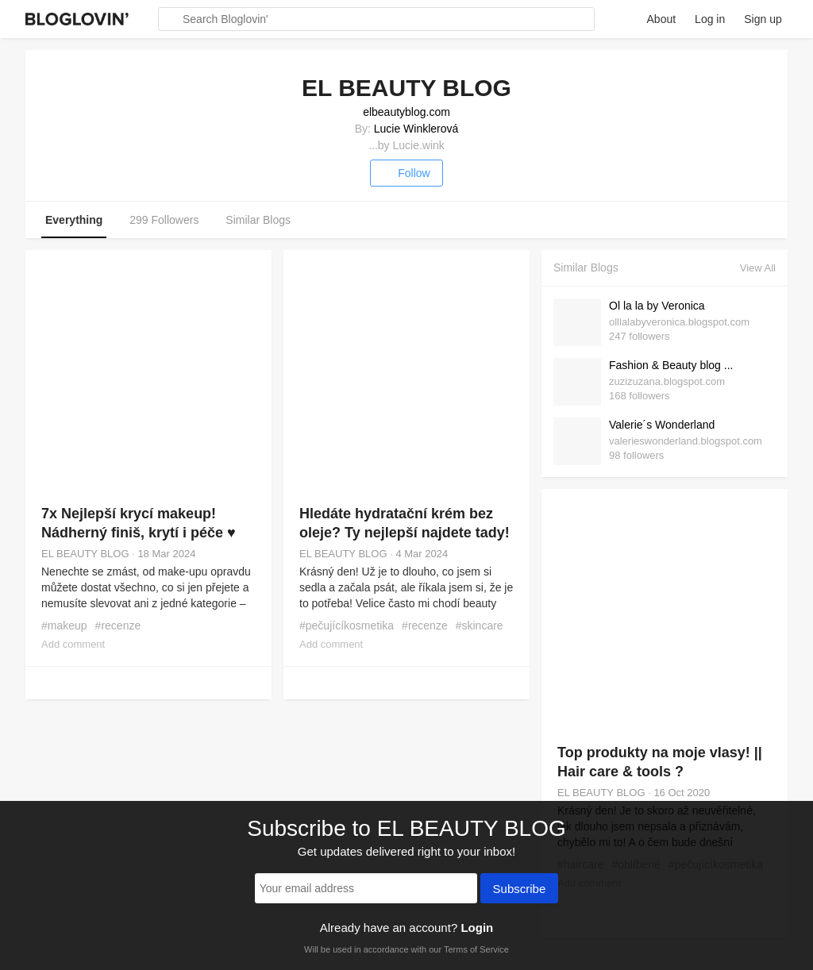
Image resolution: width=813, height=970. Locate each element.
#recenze (118, 625)
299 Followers (163, 220)
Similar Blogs (258, 220)
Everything (73, 220)
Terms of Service (476, 949)
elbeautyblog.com (406, 112)
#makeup (64, 625)
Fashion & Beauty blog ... (671, 365)
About (661, 19)
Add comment (73, 644)
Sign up (762, 19)
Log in (710, 19)
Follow (406, 173)
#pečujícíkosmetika (346, 625)
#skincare (479, 625)
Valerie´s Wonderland (662, 424)
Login (476, 927)
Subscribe (519, 890)
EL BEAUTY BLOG (85, 554)
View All (758, 268)
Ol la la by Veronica (657, 305)
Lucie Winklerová (416, 128)
